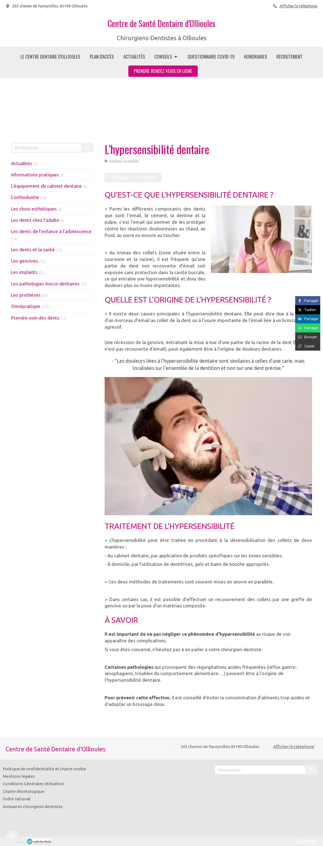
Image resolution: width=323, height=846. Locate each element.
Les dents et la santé (33, 249)
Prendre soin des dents (35, 317)
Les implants (24, 272)
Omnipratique (25, 306)
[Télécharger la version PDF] (133, 177)
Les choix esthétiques (34, 208)
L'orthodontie (25, 197)
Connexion (306, 841)
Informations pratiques (35, 174)
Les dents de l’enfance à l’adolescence (51, 231)
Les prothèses (26, 295)
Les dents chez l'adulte (35, 220)
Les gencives (24, 260)
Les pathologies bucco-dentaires (45, 283)
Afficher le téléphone (298, 6)
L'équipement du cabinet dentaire (46, 186)
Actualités (21, 163)
